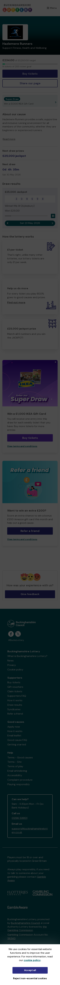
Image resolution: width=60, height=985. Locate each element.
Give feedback (30, 594)
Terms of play (15, 766)
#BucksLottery (16, 640)
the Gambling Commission (27, 928)
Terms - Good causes (20, 757)
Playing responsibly (18, 784)
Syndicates (13, 709)
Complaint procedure (19, 779)
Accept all (30, 970)
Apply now (13, 726)
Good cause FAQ (17, 740)
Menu (52, 8)
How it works (14, 700)
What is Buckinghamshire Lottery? (27, 656)
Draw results (14, 705)
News (10, 660)
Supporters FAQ (16, 696)
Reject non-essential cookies (30, 978)
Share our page (30, 83)
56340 (11, 938)
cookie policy (32, 960)
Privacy (11, 665)
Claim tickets (14, 691)
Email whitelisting (17, 770)
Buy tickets (30, 74)
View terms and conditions (22, 446)
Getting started (16, 744)
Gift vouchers (15, 687)
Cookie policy (15, 669)
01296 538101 (19, 818)
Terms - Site (14, 762)
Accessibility (14, 775)
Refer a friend (30, 531)
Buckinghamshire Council (25, 923)
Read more (9, 139)
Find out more (16, 302)
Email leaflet (14, 735)
